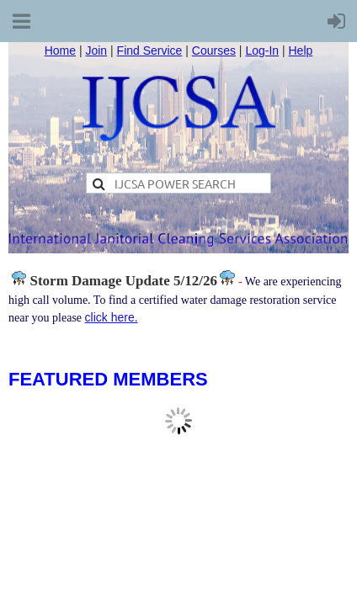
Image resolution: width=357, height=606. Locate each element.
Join (96, 50)
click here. (111, 317)
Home (60, 50)
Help (301, 50)
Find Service (150, 50)
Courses (214, 50)
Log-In (262, 50)
